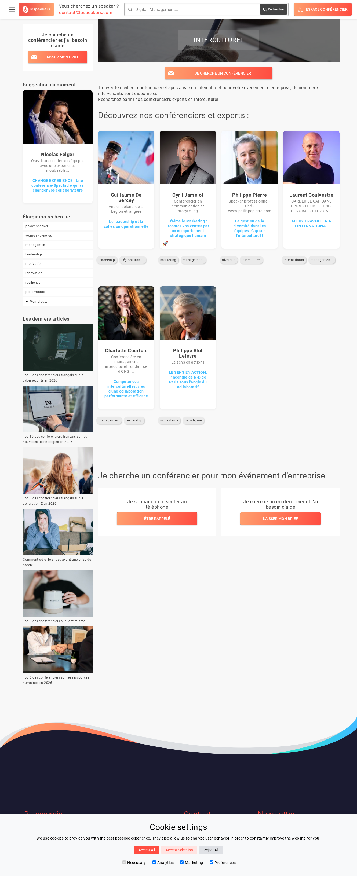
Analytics (163, 862)
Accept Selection (179, 850)
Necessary (134, 862)
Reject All (210, 850)
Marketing (191, 862)
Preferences (223, 862)
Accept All (147, 850)
